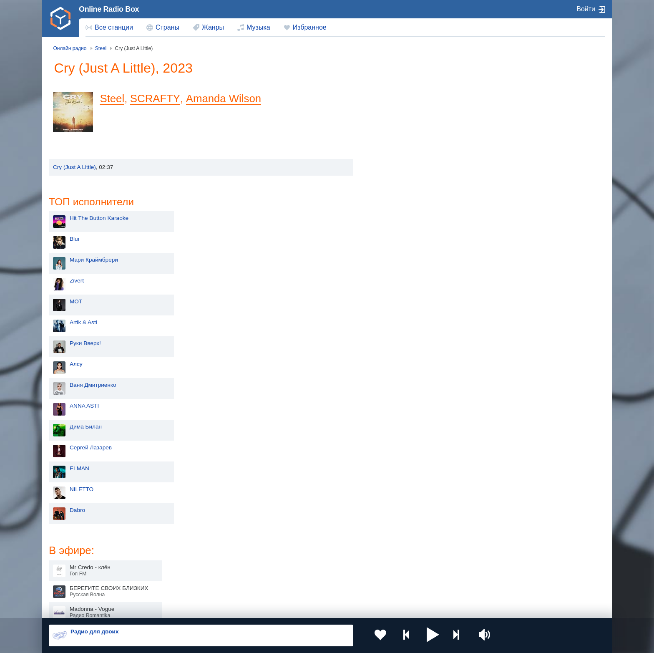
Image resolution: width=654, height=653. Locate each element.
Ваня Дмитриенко (404, 250)
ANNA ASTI (395, 271)
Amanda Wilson (224, 98)
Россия (72, 543)
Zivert (388, 146)
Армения (300, 556)
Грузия (184, 585)
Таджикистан (192, 556)
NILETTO (393, 354)
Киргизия (75, 556)
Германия (413, 585)
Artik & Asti (394, 187)
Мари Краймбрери (405, 125)
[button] (423, 635)
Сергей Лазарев (402, 313)
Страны (167, 27)
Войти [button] (585, 9)
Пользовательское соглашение (152, 608)
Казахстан (413, 543)
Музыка (258, 27)
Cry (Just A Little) (74, 167)
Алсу (387, 229)
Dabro (388, 375)
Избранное (310, 27)
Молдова (300, 543)
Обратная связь (296, 608)
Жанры (213, 27)
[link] (60, 18)
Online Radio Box (109, 9)
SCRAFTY (157, 98)
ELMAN (390, 333)
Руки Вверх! (396, 208)
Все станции (114, 27)
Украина (186, 543)
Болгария (412, 556)
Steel (114, 98)
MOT (387, 167)
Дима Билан (397, 292)
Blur (386, 104)
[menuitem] (109, 27)
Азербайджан (306, 585)
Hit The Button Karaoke (410, 83)
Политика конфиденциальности (233, 608)
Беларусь (75, 585)
